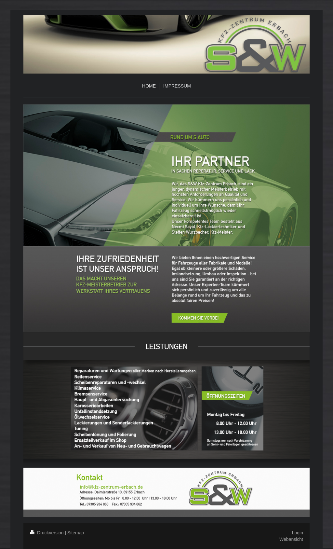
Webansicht (291, 539)
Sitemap (75, 532)
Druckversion (47, 532)
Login (297, 532)
